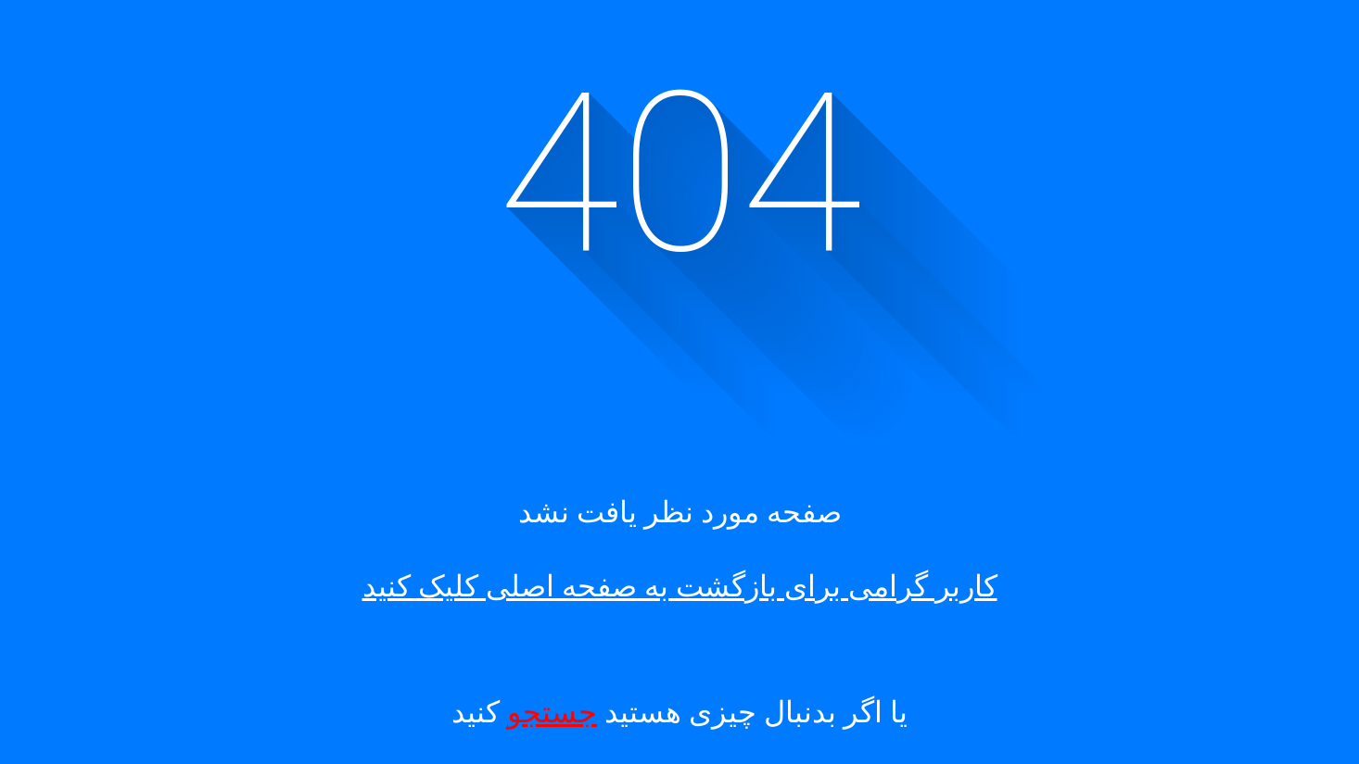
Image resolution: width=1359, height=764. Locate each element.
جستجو (552, 712)
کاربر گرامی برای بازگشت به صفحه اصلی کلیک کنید (679, 586)
